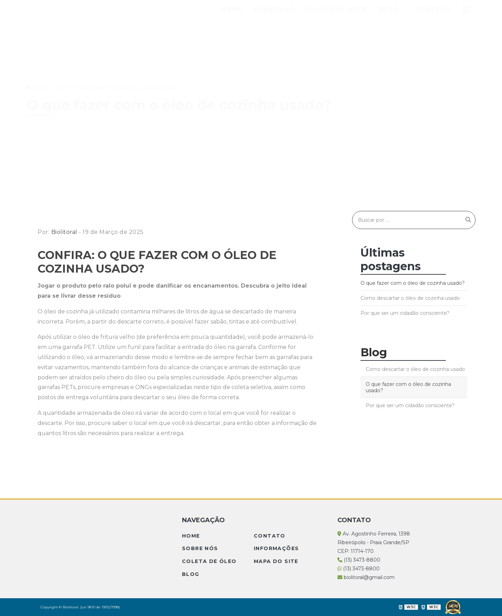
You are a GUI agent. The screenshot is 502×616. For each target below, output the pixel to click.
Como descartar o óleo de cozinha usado (410, 298)
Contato (433, 9)
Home (231, 9)
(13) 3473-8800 (358, 560)
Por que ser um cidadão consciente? (404, 313)
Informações (276, 548)
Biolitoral (64, 232)
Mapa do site (276, 561)
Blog (388, 9)
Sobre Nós (273, 9)
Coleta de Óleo (336, 9)
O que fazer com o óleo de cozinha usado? (412, 283)
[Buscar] (468, 220)
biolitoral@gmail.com (366, 577)
